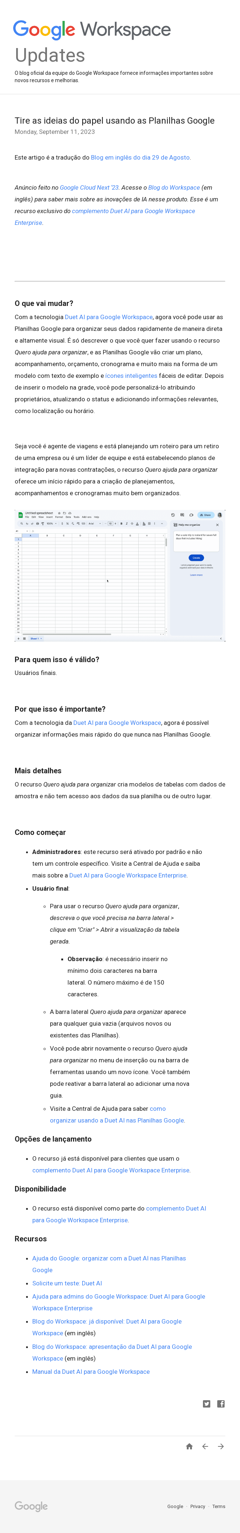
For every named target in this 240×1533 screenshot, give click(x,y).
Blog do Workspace (174, 187)
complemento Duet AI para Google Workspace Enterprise (110, 1170)
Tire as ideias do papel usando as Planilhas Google (115, 121)
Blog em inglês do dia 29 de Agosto (140, 157)
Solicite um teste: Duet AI (67, 1283)
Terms (218, 1506)
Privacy (198, 1506)
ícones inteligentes (131, 375)
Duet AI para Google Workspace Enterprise (127, 875)
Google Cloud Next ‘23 (89, 187)
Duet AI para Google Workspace (109, 317)
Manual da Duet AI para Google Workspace (91, 1371)
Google (175, 1506)
